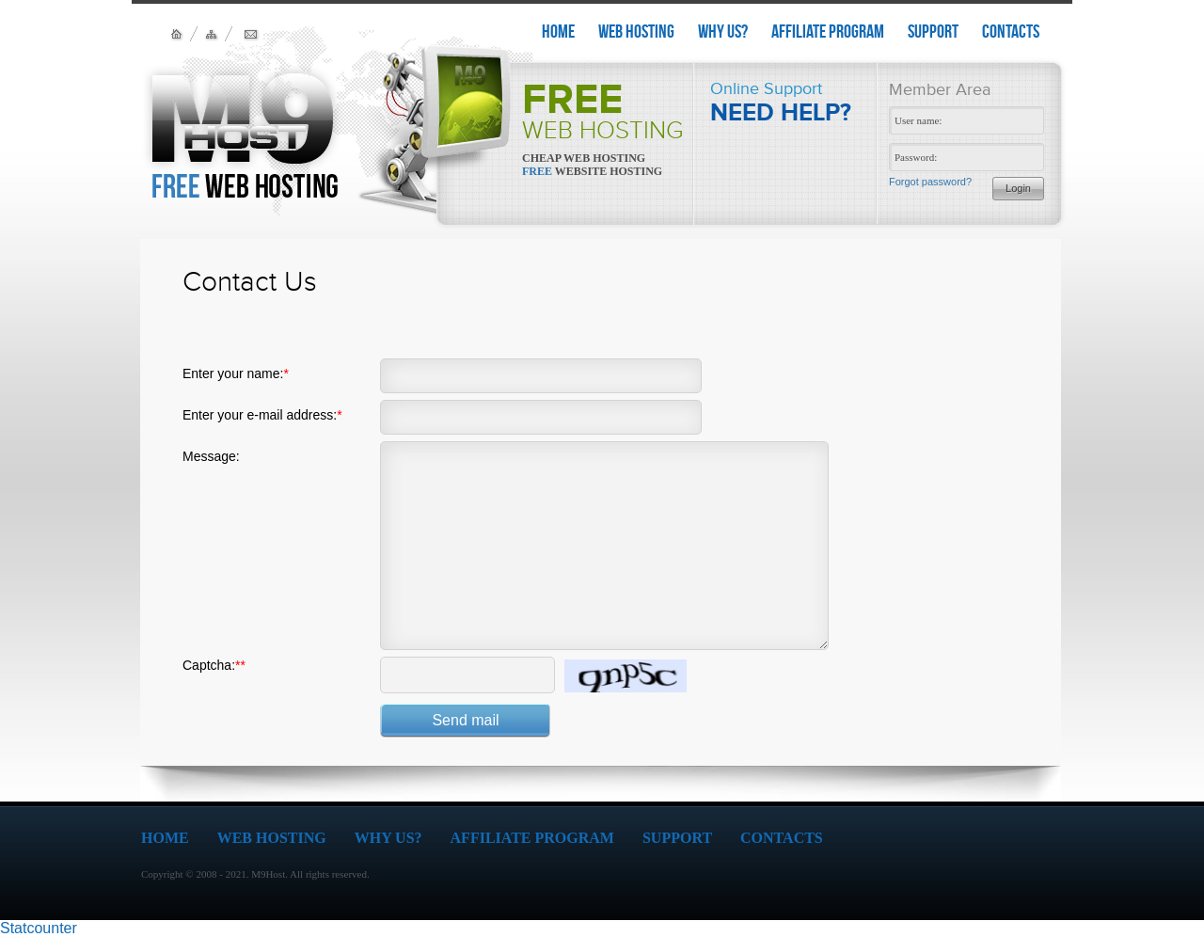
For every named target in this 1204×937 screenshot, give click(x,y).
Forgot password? (930, 181)
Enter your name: (235, 373)
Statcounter (38, 928)
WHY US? (723, 31)
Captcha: (214, 665)
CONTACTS (1010, 31)
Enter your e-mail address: (262, 414)
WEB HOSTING (636, 31)
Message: (211, 456)
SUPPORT (933, 31)
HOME (558, 31)
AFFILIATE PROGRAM (827, 31)
